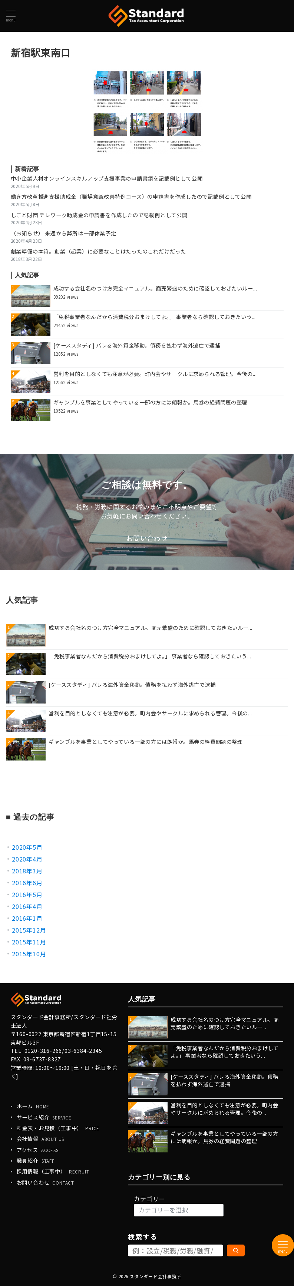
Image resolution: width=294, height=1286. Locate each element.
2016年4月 (27, 906)
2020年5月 (27, 847)
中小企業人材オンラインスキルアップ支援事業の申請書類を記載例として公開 (107, 178)
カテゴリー (149, 1198)
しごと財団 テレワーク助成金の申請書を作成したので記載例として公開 (99, 215)
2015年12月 (29, 930)
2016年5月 (27, 894)
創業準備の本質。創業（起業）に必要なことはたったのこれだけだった (98, 251)
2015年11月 (29, 941)
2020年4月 (27, 858)
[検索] (236, 1250)
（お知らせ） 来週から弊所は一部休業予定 (63, 233)
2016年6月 (27, 882)
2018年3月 (27, 870)
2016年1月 (27, 918)
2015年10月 (29, 953)
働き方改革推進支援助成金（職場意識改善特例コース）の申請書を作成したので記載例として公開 (131, 196)
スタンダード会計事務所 (155, 1276)
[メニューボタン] (11, 15)
